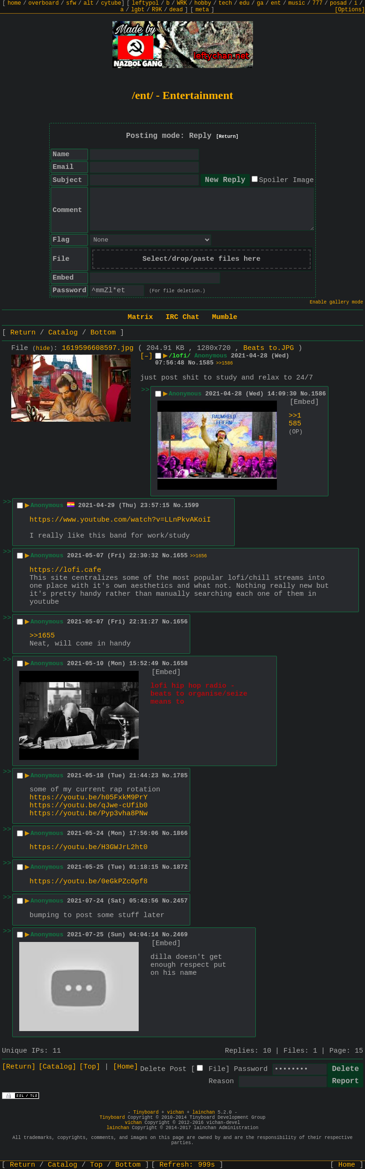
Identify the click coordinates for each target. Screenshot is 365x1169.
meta (202, 10)
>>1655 (42, 636)
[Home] (125, 1067)
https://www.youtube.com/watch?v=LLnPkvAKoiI (120, 520)
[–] (146, 356)
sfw (71, 3)
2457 (180, 900)
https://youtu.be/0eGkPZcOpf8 (89, 882)
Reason (221, 1082)
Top (96, 1165)
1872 (180, 867)
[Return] (227, 136)
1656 (180, 621)
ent (276, 3)
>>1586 (224, 363)
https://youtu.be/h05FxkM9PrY (89, 798)
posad (338, 3)
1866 (180, 833)
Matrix (140, 317)
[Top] (89, 1067)
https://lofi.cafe (65, 570)
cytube (111, 3)
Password (251, 1069)
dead (176, 10)
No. (193, 362)
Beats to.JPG (268, 348)
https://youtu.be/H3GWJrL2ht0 (89, 847)
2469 (180, 934)
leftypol (145, 3)
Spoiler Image (286, 180)
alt (88, 3)
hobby (202, 3)
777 (318, 3)
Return (23, 333)
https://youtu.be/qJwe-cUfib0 (89, 806)
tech (225, 3)
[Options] (350, 10)
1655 (180, 555)
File (217, 1069)
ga (260, 3)
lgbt (138, 10)
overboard (44, 3)
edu (244, 3)
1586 (318, 393)
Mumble (225, 317)
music (296, 3)
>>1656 (198, 556)
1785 (180, 775)
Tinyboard (145, 1112)
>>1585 (295, 420)
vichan (175, 1112)
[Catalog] (57, 1067)
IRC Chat (182, 317)
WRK (182, 3)
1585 (206, 362)
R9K (157, 10)
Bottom (103, 333)
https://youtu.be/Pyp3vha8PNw (89, 814)
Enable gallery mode (336, 302)
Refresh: (187, 1165)
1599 (191, 505)
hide (43, 348)
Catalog (63, 333)
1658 (180, 663)
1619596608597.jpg (98, 348)
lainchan (204, 1112)
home (14, 3)
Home (346, 1165)
